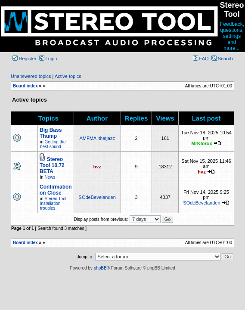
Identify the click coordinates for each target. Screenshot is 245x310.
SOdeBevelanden (97, 197)
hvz (97, 166)
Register (24, 58)
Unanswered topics (31, 76)
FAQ (201, 58)
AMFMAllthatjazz (97, 138)
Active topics (68, 76)
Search (222, 58)
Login (48, 58)
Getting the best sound (52, 144)
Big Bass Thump (51, 133)
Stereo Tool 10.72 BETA (52, 165)
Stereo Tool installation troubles (53, 203)
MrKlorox (201, 143)
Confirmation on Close (56, 190)
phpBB (100, 268)
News (50, 177)
